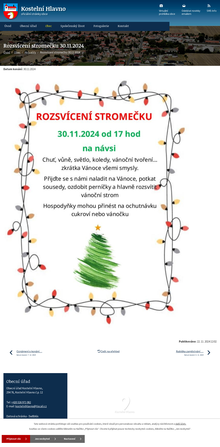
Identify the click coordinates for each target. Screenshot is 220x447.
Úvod (7, 26)
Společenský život (72, 26)
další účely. (180, 423)
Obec (48, 26)
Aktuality (30, 52)
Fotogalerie (101, 26)
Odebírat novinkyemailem (191, 9)
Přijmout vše (14, 438)
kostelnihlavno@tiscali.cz (31, 406)
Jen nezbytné (42, 438)
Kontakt (123, 26)
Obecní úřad (28, 26)
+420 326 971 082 (21, 402)
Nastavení (70, 438)
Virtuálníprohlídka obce (167, 9)
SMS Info (212, 7)
